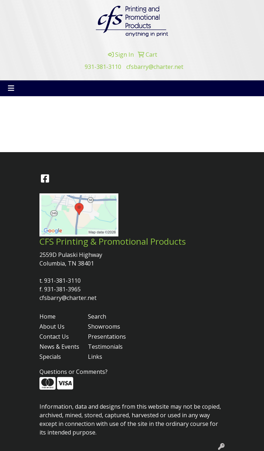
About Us (52, 326)
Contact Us (54, 336)
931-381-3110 (103, 67)
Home (47, 316)
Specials (50, 357)
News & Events (59, 347)
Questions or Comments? (73, 372)
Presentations (107, 336)
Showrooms (104, 326)
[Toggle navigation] (11, 88)
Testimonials (105, 347)
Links (95, 357)
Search (97, 316)
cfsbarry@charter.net (154, 67)
